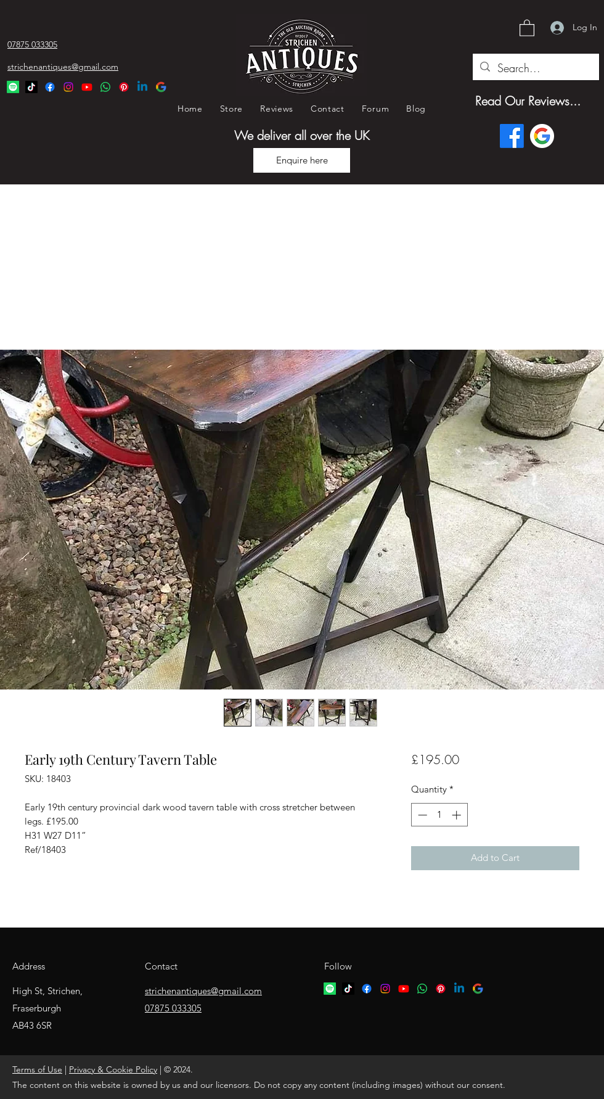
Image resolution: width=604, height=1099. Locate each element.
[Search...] (535, 68)
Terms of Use (37, 1069)
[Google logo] (542, 136)
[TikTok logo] (348, 988)
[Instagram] (68, 87)
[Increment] (457, 815)
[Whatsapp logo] (422, 988)
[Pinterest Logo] (124, 87)
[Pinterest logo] (441, 988)
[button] (527, 27)
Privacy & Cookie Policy (113, 1069)
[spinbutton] (439, 815)
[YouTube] (87, 87)
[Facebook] (50, 87)
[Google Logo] (161, 87)
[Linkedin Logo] (142, 87)
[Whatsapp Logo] (105, 87)
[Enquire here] (301, 160)
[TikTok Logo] (31, 87)
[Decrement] (421, 815)
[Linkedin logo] (459, 988)
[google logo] (477, 988)
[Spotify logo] (330, 988)
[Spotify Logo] (13, 87)
